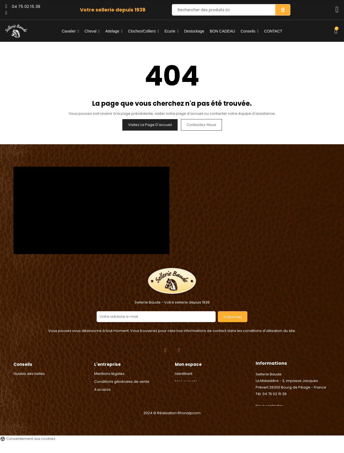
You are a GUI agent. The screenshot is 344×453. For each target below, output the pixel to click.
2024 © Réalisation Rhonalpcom (172, 423)
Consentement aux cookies (27, 449)
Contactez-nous (201, 124)
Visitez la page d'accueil (150, 124)
